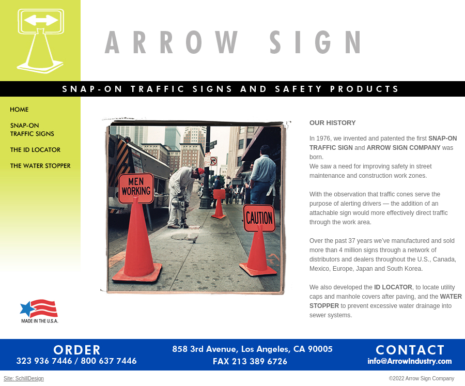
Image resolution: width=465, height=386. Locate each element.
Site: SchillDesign (24, 378)
